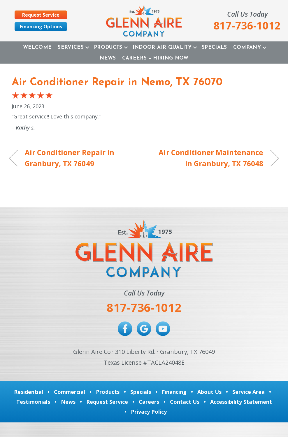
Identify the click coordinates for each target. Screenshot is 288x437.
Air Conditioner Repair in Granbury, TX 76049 (69, 158)
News (108, 58)
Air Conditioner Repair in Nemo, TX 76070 (117, 82)
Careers (149, 401)
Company (247, 47)
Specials (214, 47)
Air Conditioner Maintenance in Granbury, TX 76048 (207, 158)
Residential (28, 391)
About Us (209, 391)
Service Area (248, 391)
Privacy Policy (149, 411)
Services (71, 47)
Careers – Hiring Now (155, 58)
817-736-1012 (144, 307)
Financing (174, 391)
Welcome (37, 47)
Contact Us (184, 401)
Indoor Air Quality (162, 47)
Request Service (107, 401)
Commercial (69, 391)
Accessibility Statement (241, 401)
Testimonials (33, 401)
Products (108, 47)
